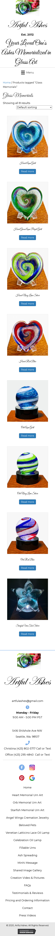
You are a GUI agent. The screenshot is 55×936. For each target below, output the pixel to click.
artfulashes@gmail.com (27, 701)
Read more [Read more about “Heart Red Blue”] (27, 369)
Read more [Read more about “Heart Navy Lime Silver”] (27, 303)
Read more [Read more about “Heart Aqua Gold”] (27, 171)
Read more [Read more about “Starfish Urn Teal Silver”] (27, 634)
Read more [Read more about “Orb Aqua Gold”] (27, 435)
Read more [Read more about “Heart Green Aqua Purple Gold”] (27, 237)
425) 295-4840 (24, 754)
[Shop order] (34, 107)
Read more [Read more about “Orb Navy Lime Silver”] (27, 501)
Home (7, 82)
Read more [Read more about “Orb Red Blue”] (27, 568)
